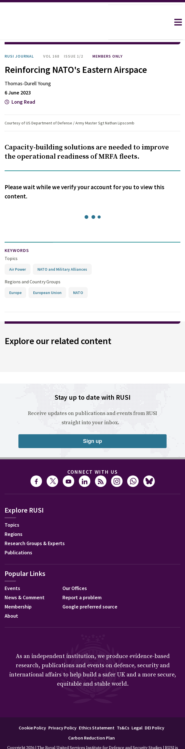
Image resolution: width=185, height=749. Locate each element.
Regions (13, 518)
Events (12, 572)
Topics (11, 242)
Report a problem (82, 581)
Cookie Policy (32, 711)
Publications (18, 536)
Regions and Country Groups (32, 265)
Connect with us (92, 455)
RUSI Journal (19, 40)
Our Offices (74, 572)
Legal (136, 711)
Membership (18, 590)
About (11, 599)
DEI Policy (154, 711)
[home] (54, 22)
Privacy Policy (62, 711)
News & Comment (25, 581)
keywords (17, 234)
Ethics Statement (97, 711)
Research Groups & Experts (35, 527)
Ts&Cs (123, 711)
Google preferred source (89, 590)
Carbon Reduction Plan (91, 722)
